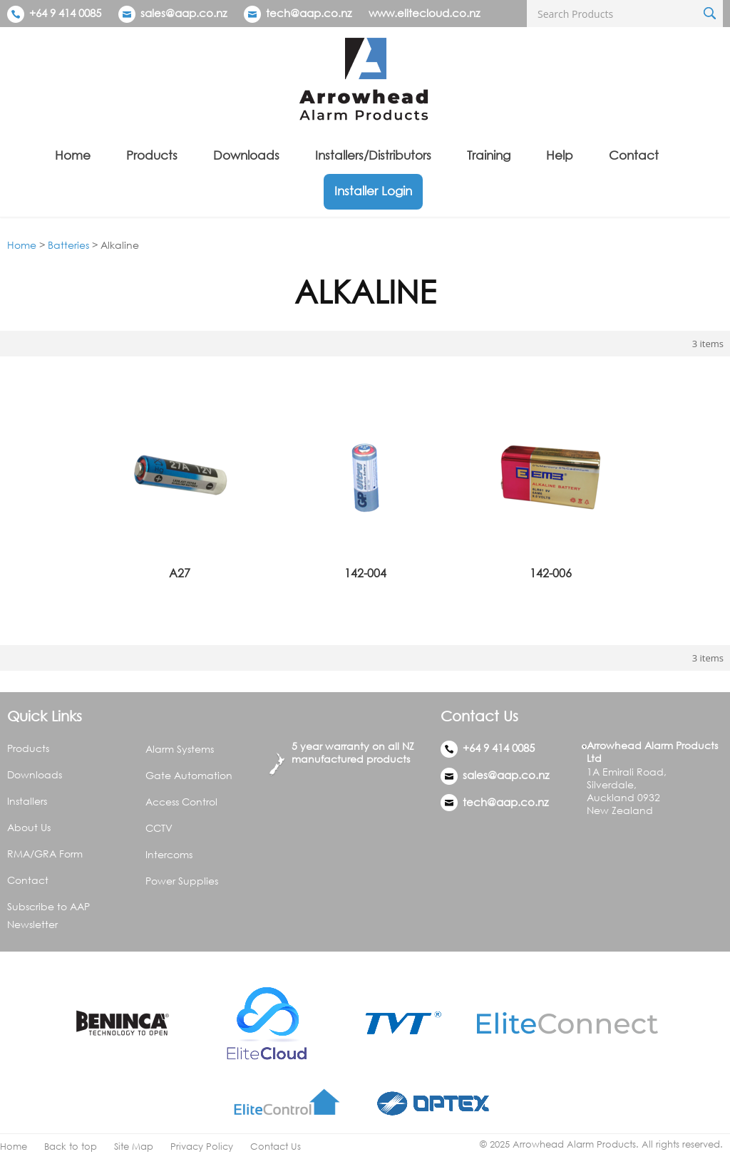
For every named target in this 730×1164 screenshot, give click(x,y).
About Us (29, 827)
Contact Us (275, 1146)
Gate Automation (188, 775)
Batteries (68, 245)
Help (559, 155)
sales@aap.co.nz (183, 12)
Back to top (70, 1146)
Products (152, 155)
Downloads (246, 155)
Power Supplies (181, 881)
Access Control (181, 801)
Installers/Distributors (373, 155)
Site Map (133, 1146)
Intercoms (168, 854)
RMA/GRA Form (45, 854)
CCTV (159, 828)
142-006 (551, 573)
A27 (179, 573)
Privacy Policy (201, 1146)
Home (73, 155)
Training (488, 155)
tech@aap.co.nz (308, 12)
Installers (27, 801)
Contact (634, 155)
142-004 (365, 573)
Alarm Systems (179, 749)
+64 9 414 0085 (54, 12)
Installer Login (373, 190)
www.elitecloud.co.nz (424, 12)
